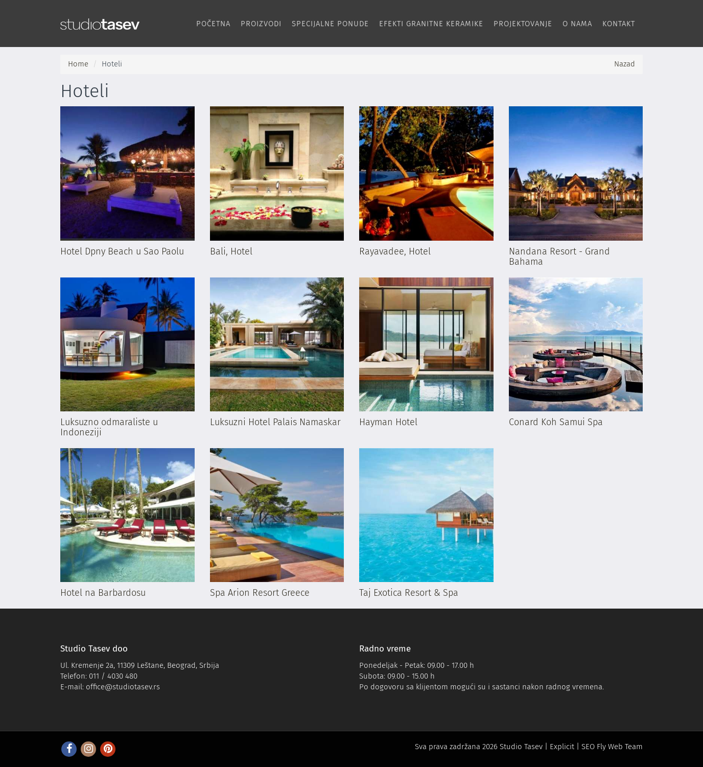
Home (78, 63)
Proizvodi (261, 23)
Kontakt (618, 23)
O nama (577, 23)
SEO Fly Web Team (612, 746)
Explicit (562, 746)
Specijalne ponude (330, 23)
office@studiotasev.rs (123, 686)
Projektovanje (523, 23)
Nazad (624, 63)
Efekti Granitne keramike (431, 23)
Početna (213, 23)
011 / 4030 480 (113, 676)
